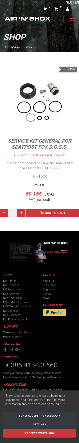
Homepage (11, 47)
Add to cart (55, 213)
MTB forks (9, 280)
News (46, 297)
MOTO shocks (12, 297)
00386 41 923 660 (30, 365)
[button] (69, 9)
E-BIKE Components (15, 319)
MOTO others (11, 315)
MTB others (10, 310)
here (62, 404)
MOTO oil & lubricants (17, 306)
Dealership (49, 285)
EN (77, 2)
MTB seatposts (12, 289)
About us (48, 280)
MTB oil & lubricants (16, 302)
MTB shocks (11, 285)
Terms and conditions (17, 332)
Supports (48, 289)
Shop (28, 47)
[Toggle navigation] (72, 18)
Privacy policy (12, 336)
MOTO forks (11, 293)
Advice (47, 293)
